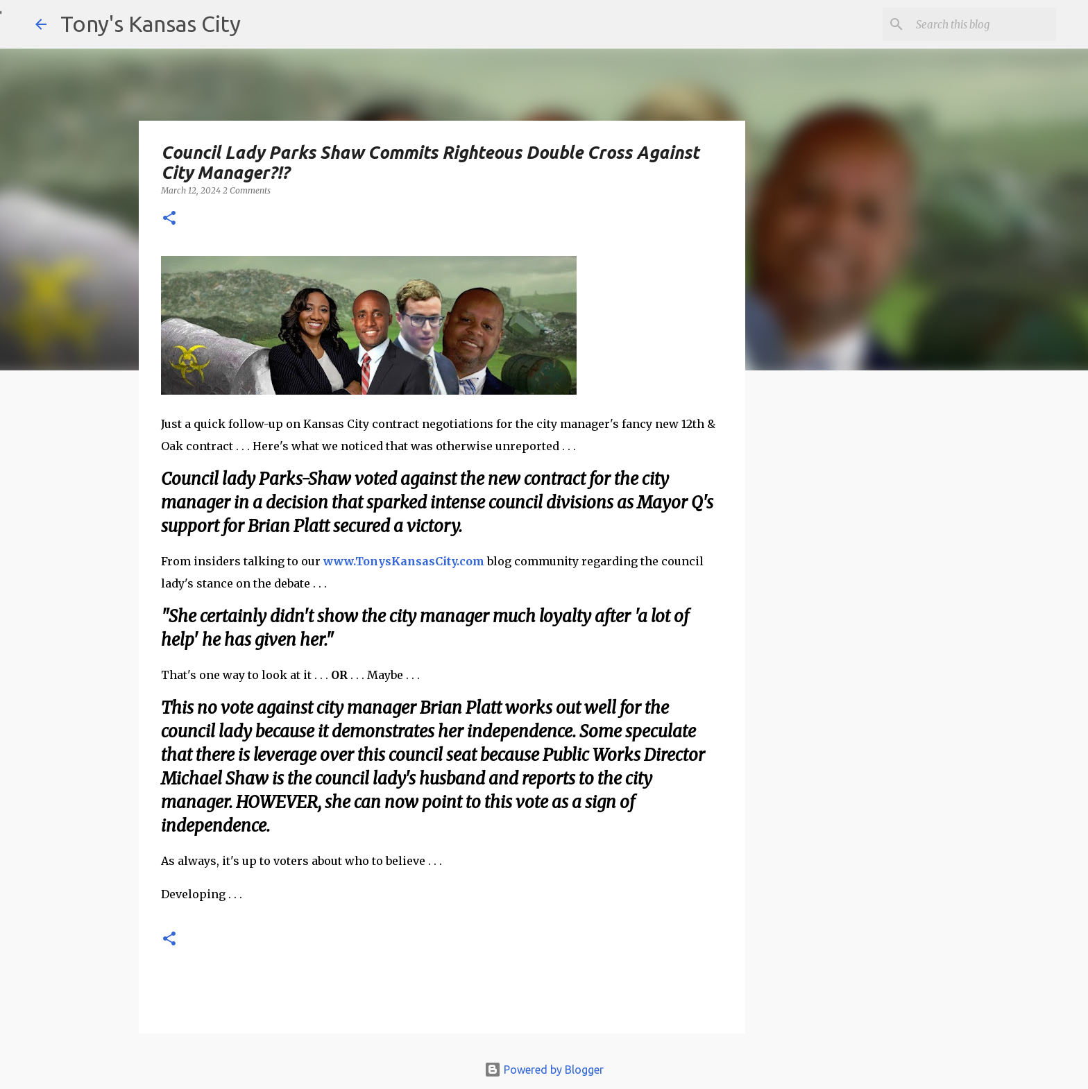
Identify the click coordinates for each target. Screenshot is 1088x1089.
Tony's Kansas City (150, 23)
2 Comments (247, 190)
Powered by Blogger (544, 1069)
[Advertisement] (858, 621)
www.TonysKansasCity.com (403, 561)
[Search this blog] (983, 24)
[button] (169, 218)
